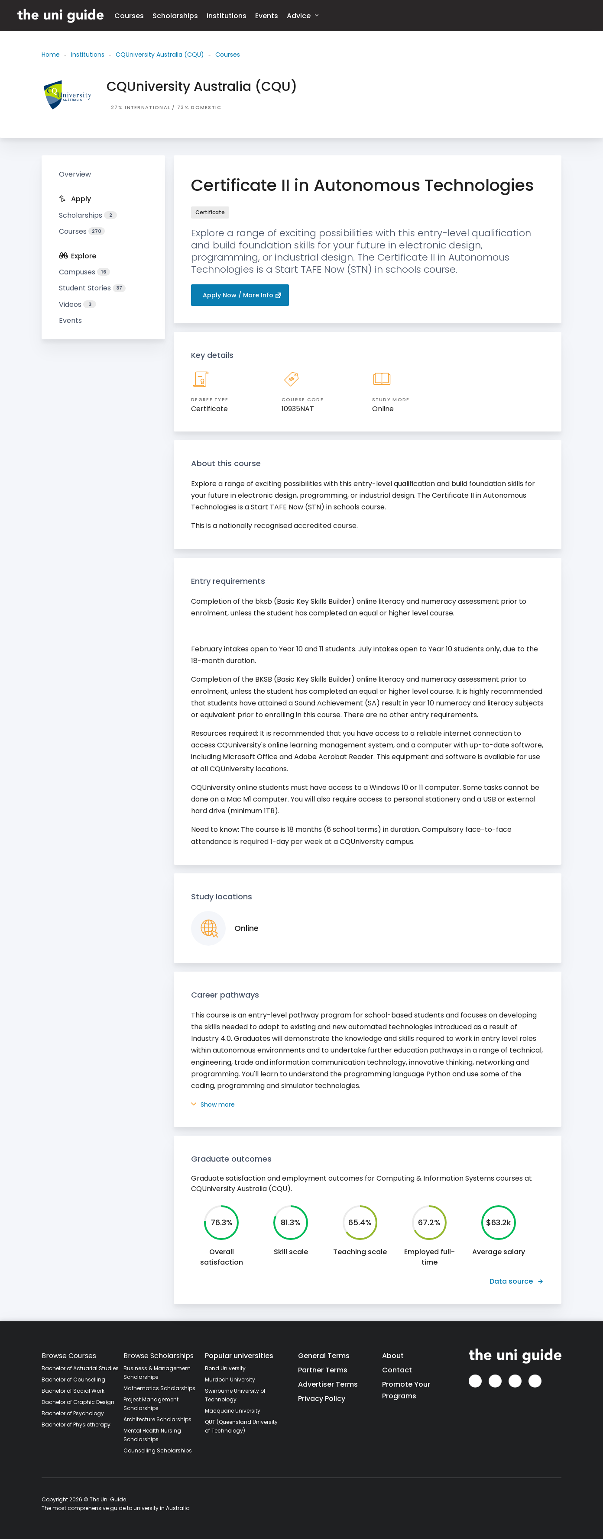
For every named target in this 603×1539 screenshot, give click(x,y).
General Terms (324, 1356)
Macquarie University (232, 1410)
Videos (77, 304)
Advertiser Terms (328, 1384)
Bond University (225, 1368)
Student (92, 288)
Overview (75, 174)
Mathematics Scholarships (159, 1388)
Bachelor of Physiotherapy (76, 1424)
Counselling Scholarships (157, 1450)
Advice (302, 15)
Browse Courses (69, 1356)
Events (266, 16)
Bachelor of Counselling (73, 1379)
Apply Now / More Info (242, 295)
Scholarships (175, 16)
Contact (397, 1370)
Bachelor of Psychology (73, 1413)
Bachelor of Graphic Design (78, 1402)
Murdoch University (230, 1379)
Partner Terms (322, 1370)
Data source (517, 1281)
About (393, 1356)
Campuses (84, 272)
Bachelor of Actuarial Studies (80, 1368)
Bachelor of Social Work (73, 1390)
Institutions (226, 16)
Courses (129, 16)
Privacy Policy (321, 1399)
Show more (213, 1104)
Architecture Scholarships (157, 1419)
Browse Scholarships (158, 1356)
